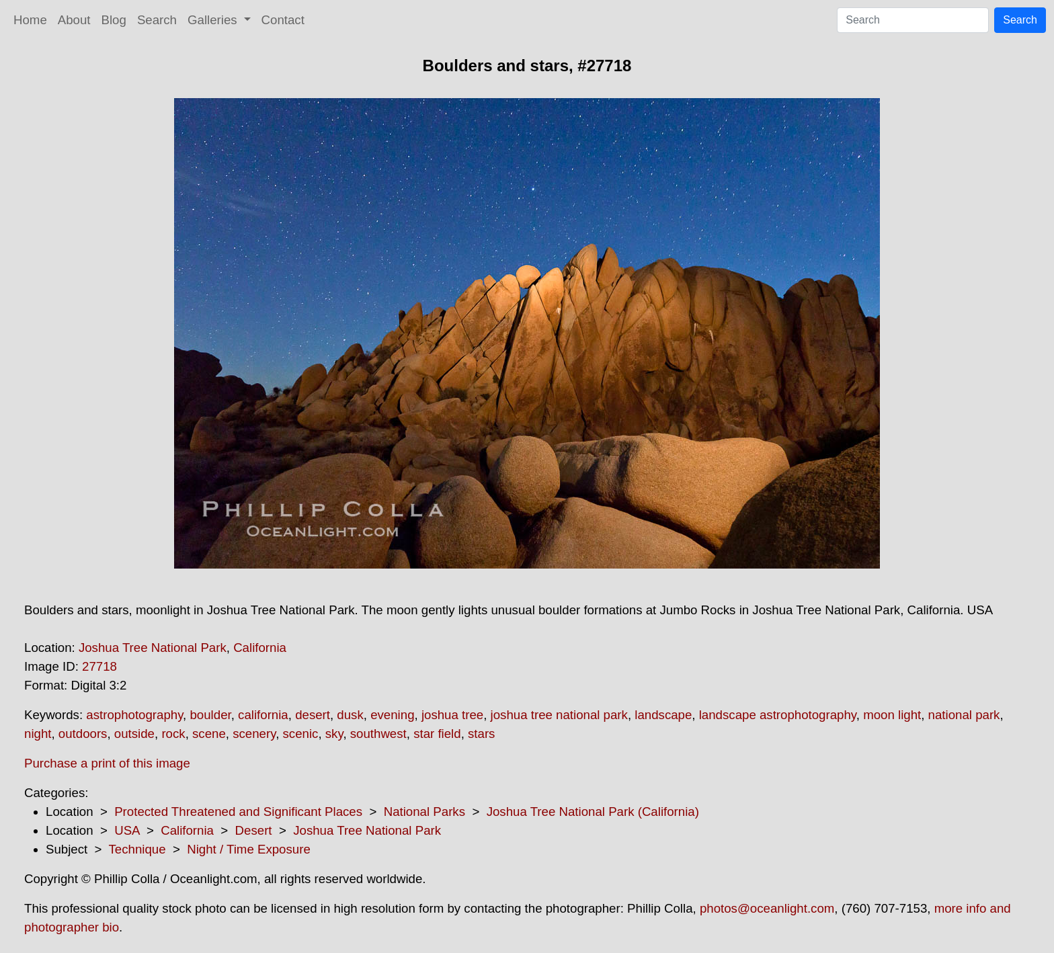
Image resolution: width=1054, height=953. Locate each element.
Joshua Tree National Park (153, 647)
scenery (254, 734)
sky (334, 734)
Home (30, 20)
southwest (378, 734)
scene (209, 734)
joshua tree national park (559, 715)
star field (437, 734)
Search (157, 20)
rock (173, 734)
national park (964, 715)
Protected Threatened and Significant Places (238, 811)
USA (126, 830)
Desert (253, 830)
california (263, 715)
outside (134, 734)
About (74, 20)
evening (392, 715)
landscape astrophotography (777, 715)
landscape (663, 715)
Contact (283, 20)
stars (481, 734)
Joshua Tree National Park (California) (593, 811)
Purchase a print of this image (107, 763)
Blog (114, 20)
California (259, 647)
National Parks (424, 811)
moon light (892, 715)
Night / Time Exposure (249, 849)
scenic (301, 734)
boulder (210, 715)
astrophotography (134, 715)
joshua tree (452, 715)
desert (312, 715)
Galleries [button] (214, 20)
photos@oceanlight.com (767, 908)
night (37, 734)
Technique (137, 849)
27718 (99, 666)
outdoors (83, 734)
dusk (350, 715)
